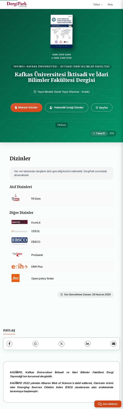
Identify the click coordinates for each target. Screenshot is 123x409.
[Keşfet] (102, 107)
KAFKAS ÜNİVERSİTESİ (42, 66)
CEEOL (35, 231)
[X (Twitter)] (61, 344)
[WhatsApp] (35, 344)
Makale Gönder (26, 107)
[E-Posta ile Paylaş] (113, 344)
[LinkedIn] (87, 344)
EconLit (35, 222)
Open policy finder (42, 278)
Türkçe (97, 4)
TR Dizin (61, 125)
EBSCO (35, 241)
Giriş (110, 4)
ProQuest (37, 255)
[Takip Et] (99, 133)
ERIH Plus (37, 266)
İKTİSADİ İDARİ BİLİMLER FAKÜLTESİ (85, 66)
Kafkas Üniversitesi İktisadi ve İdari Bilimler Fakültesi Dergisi (61, 77)
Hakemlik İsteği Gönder (67, 107)
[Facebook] (9, 344)
